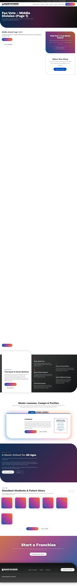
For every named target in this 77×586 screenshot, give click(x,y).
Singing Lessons (60, 429)
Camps (42, 4)
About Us (19, 473)
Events (51, 4)
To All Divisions (8, 44)
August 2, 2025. (6, 35)
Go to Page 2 (7, 39)
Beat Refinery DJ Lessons (60, 431)
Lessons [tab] (27, 413)
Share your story (60, 69)
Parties (46, 4)
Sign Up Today (70, 4)
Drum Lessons (61, 427)
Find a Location (61, 1)
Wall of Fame (61, 4)
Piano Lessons (61, 424)
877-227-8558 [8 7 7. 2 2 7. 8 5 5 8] (70, 1)
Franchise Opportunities (38, 557)
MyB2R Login (42, 1)
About (55, 4)
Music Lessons (36, 4)
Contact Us (54, 1)
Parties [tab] (49, 413)
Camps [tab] (38, 413)
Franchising (48, 1)
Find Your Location (67, 573)
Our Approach (10, 387)
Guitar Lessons (60, 425)
